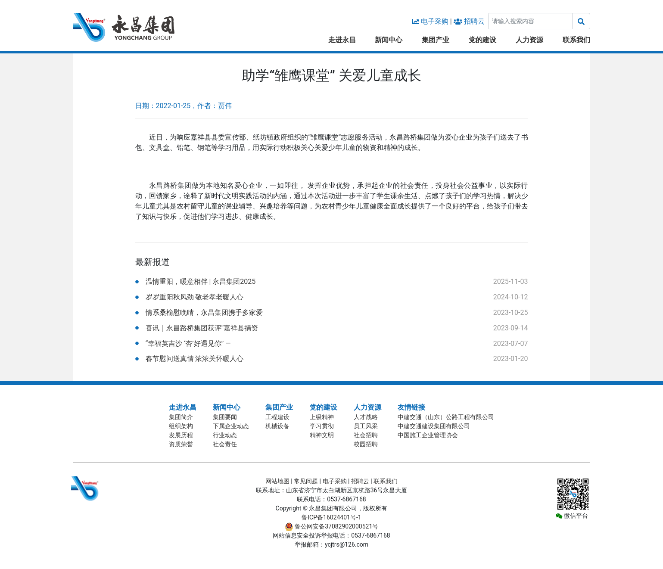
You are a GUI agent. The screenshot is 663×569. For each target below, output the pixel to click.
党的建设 (482, 40)
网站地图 (277, 481)
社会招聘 (366, 435)
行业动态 (225, 435)
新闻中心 (388, 40)
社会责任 (225, 444)
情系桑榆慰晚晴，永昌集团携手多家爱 (204, 312)
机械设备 (277, 426)
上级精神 (322, 417)
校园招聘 (366, 444)
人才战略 (366, 417)
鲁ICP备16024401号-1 (331, 517)
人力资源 (529, 40)
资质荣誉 (181, 444)
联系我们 (576, 40)
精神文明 (322, 435)
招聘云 (474, 21)
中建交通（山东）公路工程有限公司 (446, 417)
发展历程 (181, 435)
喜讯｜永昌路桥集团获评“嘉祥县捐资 (202, 328)
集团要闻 (225, 417)
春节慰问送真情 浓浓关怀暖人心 (195, 358)
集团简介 (181, 417)
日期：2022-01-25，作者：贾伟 (183, 106)
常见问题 (306, 481)
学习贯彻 (322, 426)
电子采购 (434, 21)
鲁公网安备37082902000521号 (332, 526)
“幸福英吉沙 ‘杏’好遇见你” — (188, 343)
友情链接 (411, 407)
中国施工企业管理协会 (428, 435)
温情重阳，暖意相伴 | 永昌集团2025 (201, 281)
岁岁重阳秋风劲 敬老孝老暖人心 (195, 297)
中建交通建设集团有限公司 (434, 426)
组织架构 (181, 426)
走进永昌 (342, 40)
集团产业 (435, 40)
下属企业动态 (231, 426)
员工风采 (366, 426)
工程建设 (277, 417)
